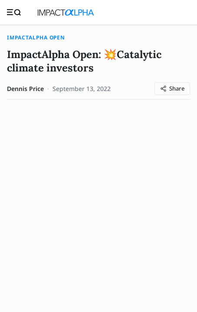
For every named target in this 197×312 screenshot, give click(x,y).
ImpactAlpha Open (36, 37)
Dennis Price (25, 88)
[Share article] (172, 88)
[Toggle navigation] (14, 12)
